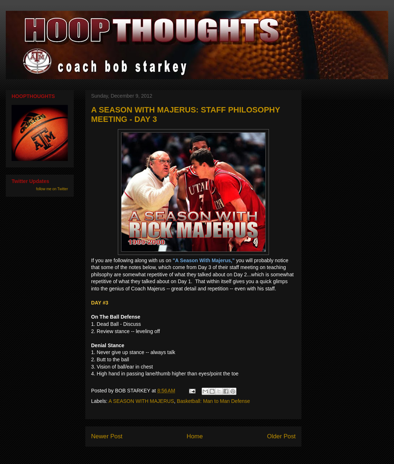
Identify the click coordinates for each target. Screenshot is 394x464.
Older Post (281, 436)
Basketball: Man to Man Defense (213, 401)
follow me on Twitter (52, 189)
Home (195, 436)
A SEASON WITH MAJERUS (141, 401)
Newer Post (107, 436)
